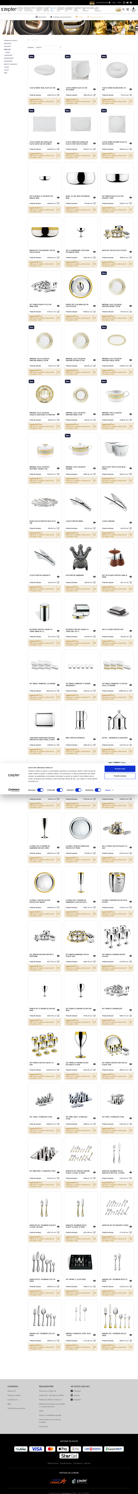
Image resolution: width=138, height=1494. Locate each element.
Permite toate (120, 1468)
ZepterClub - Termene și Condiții (51, 1402)
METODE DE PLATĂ (69, 1448)
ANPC (41, 1418)
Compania (13, 1393)
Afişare (108, 1490)
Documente (43, 1433)
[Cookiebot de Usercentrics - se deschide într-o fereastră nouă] (14, 1489)
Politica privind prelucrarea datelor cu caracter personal (52, 1412)
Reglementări (46, 1393)
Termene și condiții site (47, 1398)
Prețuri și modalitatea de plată (50, 1422)
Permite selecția (120, 1475)
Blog (9, 1411)
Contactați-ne (13, 1406)
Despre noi (12, 1398)
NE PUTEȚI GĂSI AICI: (80, 1393)
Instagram (77, 1406)
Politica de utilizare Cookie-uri (50, 1406)
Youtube (77, 1402)
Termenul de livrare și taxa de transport (50, 1428)
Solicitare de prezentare (16, 1415)
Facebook (77, 1398)
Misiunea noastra (14, 1402)
